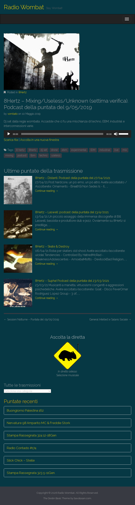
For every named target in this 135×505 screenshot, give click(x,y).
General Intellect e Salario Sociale (110, 319)
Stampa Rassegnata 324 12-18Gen (31, 435)
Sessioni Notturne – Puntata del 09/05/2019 (31, 319)
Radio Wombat (24, 7)
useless (55, 155)
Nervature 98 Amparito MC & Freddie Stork (38, 423)
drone (54, 149)
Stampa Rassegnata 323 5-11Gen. (31, 473)
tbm (33, 155)
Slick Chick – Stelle (21, 460)
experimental (78, 149)
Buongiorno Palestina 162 (25, 410)
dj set (44, 149)
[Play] (9, 134)
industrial (104, 149)
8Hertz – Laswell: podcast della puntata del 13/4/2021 (72, 212)
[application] (67, 134)
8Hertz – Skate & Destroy (52, 246)
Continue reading (46, 190)
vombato (13, 113)
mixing (9, 155)
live (116, 149)
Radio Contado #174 (21, 448)
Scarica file (11, 140)
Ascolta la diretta (67, 337)
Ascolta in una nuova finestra (39, 140)
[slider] (62, 134)
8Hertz (23, 92)
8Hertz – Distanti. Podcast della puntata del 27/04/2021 (72, 178)
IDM (93, 149)
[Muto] (116, 134)
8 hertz (20, 149)
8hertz (32, 149)
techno (43, 155)
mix (125, 149)
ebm (64, 149)
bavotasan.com (82, 498)
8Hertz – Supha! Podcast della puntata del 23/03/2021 (72, 281)
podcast (21, 155)
